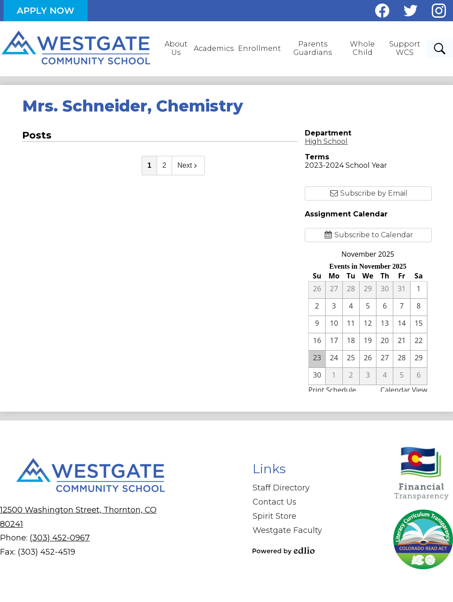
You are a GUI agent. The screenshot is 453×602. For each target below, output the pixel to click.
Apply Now (45, 10)
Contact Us (274, 502)
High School (326, 141)
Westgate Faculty (287, 530)
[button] (177, 49)
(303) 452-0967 (60, 538)
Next (188, 165)
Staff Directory (281, 488)
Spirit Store (274, 516)
